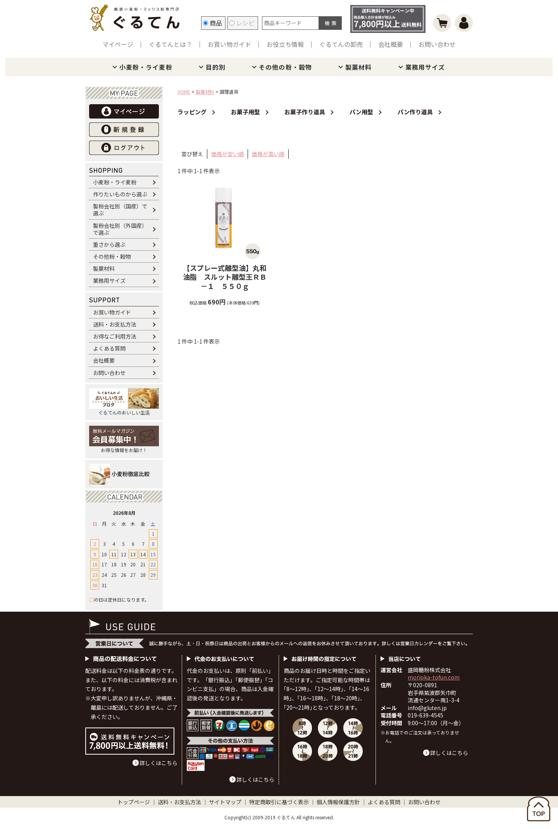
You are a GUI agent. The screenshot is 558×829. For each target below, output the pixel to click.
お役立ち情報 (285, 44)
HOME (183, 91)
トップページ (133, 802)
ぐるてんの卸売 (341, 44)
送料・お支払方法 (114, 324)
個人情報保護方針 (338, 802)
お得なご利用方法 (114, 336)
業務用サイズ (425, 67)
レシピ (242, 23)
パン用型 (361, 112)
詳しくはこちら (158, 763)
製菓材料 (358, 67)
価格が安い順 (227, 154)
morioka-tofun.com (434, 677)
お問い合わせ (437, 44)
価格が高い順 (268, 154)
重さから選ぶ (109, 244)
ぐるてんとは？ (170, 44)
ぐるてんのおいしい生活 (124, 402)
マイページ (117, 44)
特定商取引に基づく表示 (279, 802)
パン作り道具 (415, 112)
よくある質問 (109, 348)
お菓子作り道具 (304, 112)
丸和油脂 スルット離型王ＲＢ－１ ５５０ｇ (225, 277)
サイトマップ (225, 802)
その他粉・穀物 (112, 256)
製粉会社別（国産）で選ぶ (120, 209)
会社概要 (390, 44)
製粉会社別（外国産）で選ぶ (120, 229)
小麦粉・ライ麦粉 (145, 67)
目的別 (216, 67)
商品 (212, 23)
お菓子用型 (245, 112)
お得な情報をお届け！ (124, 439)
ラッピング (192, 112)
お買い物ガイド (229, 44)
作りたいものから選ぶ (120, 194)
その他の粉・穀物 (285, 67)
